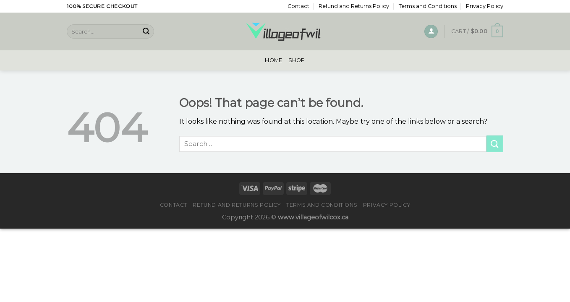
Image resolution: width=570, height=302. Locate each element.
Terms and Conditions (428, 6)
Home (273, 60)
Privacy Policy (484, 6)
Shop (296, 60)
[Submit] (146, 31)
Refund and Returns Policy (354, 6)
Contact (298, 6)
